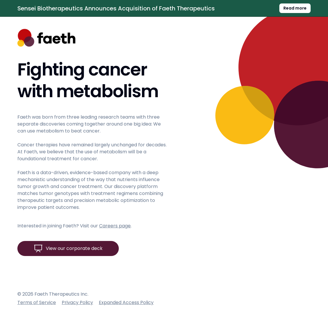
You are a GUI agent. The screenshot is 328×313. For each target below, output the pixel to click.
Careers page (115, 225)
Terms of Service (36, 302)
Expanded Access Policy (126, 302)
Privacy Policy (77, 302)
